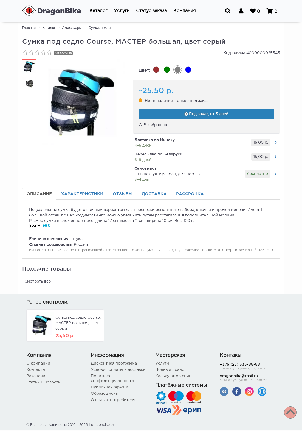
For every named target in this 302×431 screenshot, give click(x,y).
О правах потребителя (113, 400)
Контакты (35, 370)
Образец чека (104, 394)
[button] (98, 11)
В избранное (153, 125)
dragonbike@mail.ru (248, 379)
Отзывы (122, 194)
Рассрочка (190, 194)
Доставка (154, 194)
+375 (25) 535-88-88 (248, 367)
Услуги (162, 364)
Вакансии (35, 376)
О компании (38, 364)
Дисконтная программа (114, 364)
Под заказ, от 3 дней (206, 114)
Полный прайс (169, 370)
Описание (39, 194)
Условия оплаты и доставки (118, 370)
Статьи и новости (43, 383)
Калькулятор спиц (173, 376)
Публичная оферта (109, 388)
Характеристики (82, 194)
